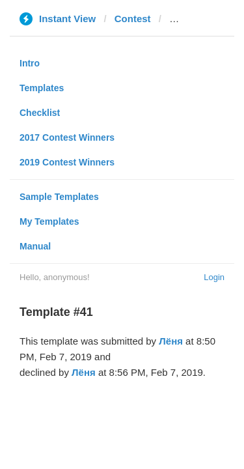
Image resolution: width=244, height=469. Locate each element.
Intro (30, 63)
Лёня (171, 341)
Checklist (40, 112)
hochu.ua (191, 18)
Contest (133, 18)
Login (214, 277)
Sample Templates (59, 197)
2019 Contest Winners (67, 162)
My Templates (49, 221)
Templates (42, 88)
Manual (35, 246)
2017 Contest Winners (67, 137)
